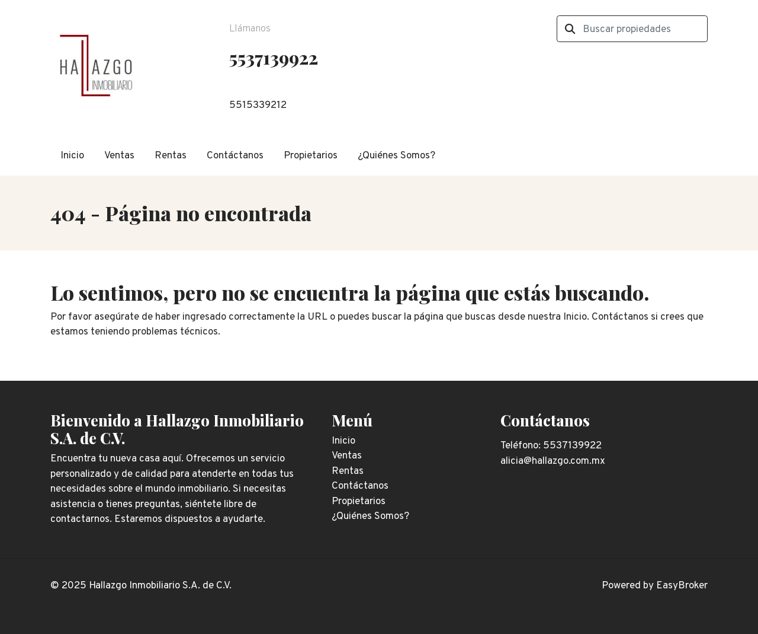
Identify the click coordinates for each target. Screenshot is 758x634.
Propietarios (311, 156)
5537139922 (273, 57)
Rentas (171, 156)
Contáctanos (235, 156)
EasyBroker (682, 585)
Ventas (119, 156)
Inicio (72, 156)
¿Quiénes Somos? (396, 156)
